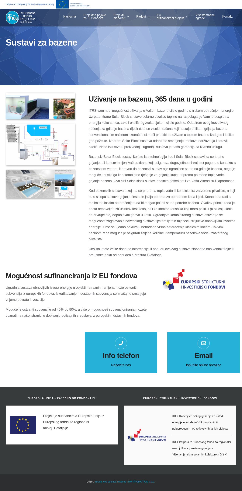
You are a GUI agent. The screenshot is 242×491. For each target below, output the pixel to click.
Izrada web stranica (105, 481)
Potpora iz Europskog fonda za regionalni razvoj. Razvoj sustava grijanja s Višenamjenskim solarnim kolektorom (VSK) (201, 448)
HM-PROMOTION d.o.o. (141, 481)
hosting (122, 481)
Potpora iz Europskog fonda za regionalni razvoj (30, 4)
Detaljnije (61, 428)
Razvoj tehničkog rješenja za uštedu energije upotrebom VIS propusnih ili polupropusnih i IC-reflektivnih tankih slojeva (200, 422)
